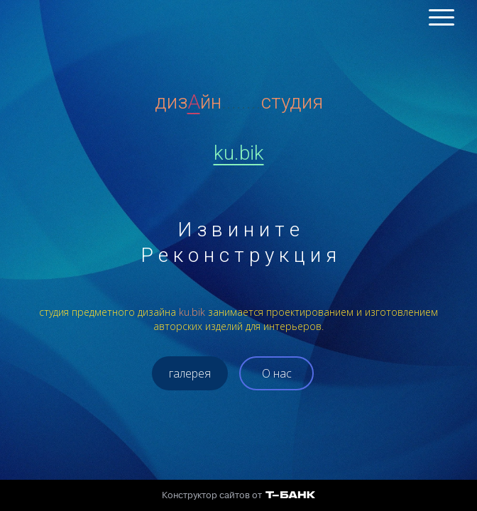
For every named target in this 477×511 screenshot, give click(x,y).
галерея (190, 373)
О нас (277, 373)
